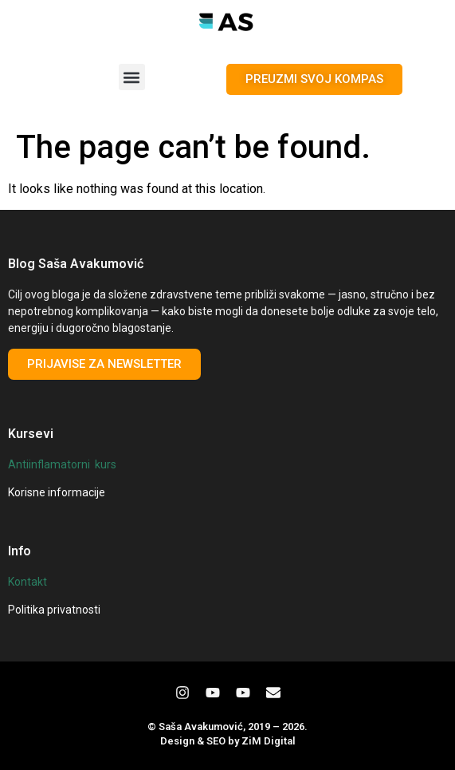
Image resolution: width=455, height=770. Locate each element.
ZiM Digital (268, 741)
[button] (132, 77)
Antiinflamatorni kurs (62, 464)
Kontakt (27, 581)
